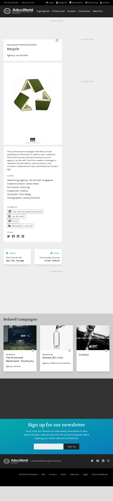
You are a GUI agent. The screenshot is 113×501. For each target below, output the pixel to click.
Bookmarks (76, 2)
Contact (53, 474)
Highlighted (42, 11)
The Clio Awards (11, 2)
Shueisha (10, 354)
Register (61, 2)
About (63, 474)
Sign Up (71, 446)
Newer (11, 253)
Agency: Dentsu (13, 366)
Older (54, 253)
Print (13, 221)
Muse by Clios (28, 2)
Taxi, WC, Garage (15, 260)
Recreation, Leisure (20, 225)
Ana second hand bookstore (21, 44)
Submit (104, 2)
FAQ (43, 474)
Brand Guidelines (100, 474)
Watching (91, 2)
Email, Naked (52, 260)
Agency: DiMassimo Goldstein (56, 363)
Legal (85, 474)
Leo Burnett (22, 55)
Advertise (74, 474)
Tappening (47, 354)
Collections (84, 11)
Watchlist (98, 11)
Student (71, 11)
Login (50, 2)
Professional (58, 11)
